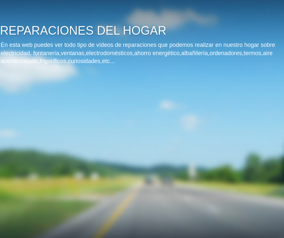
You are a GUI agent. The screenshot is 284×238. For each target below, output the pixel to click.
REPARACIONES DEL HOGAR (83, 30)
